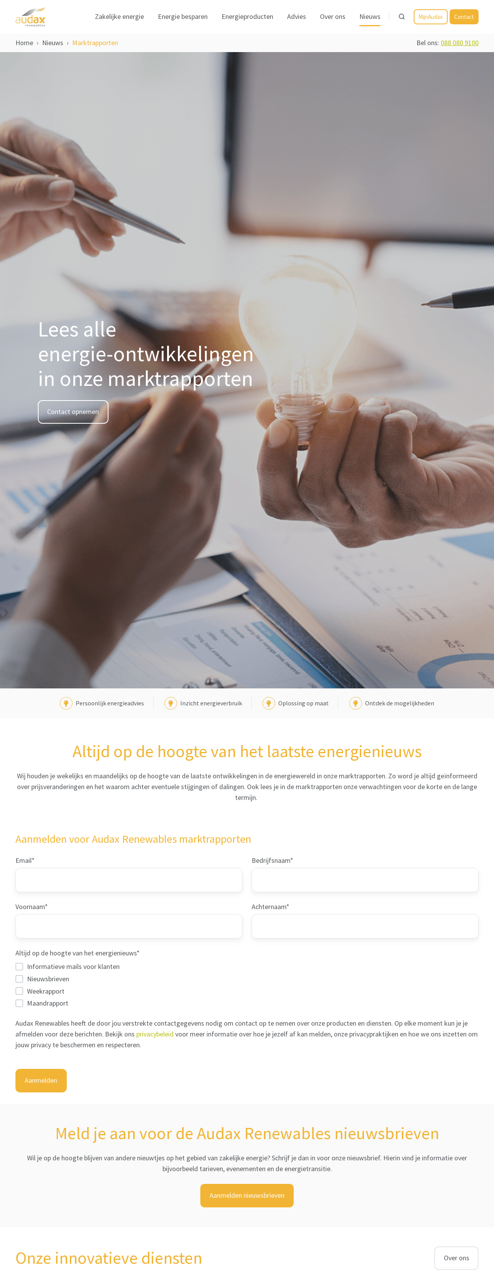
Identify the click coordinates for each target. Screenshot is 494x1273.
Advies (296, 16)
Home (24, 42)
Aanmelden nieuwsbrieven (247, 1195)
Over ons (332, 16)
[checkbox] (247, 984)
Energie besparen (183, 16)
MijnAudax (430, 16)
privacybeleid (155, 1034)
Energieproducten (247, 16)
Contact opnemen (73, 411)
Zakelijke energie (119, 16)
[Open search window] (402, 16)
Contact (464, 16)
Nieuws (370, 16)
